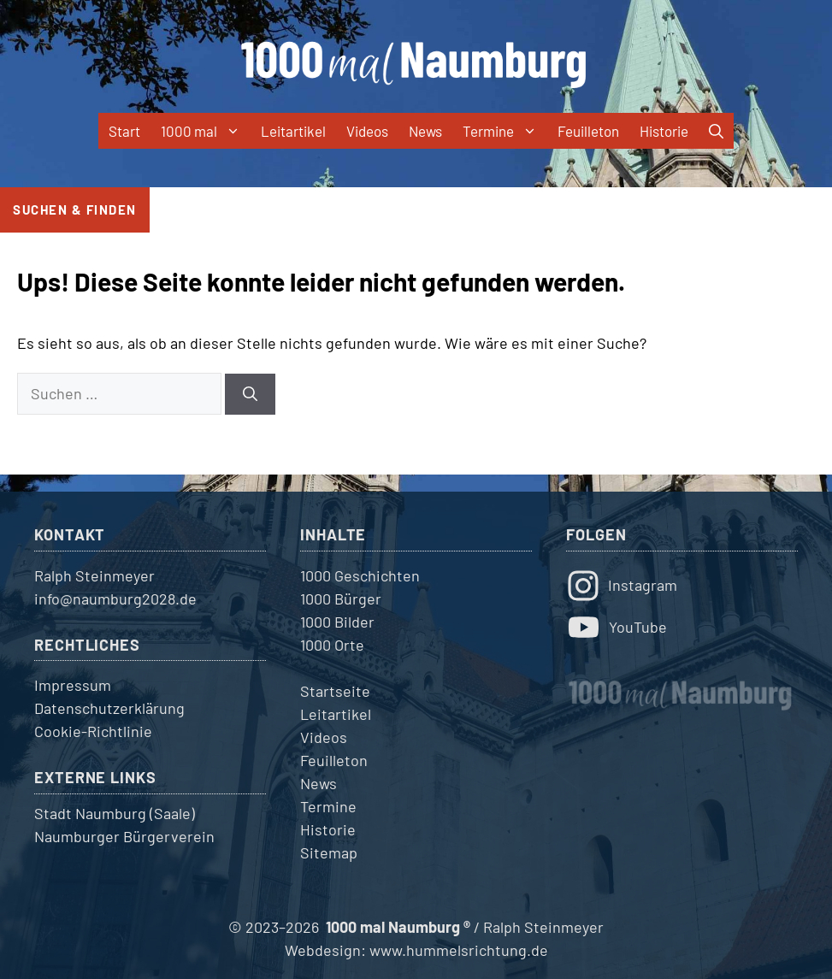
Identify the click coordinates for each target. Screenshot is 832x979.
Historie (664, 130)
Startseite (335, 690)
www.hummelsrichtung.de (458, 950)
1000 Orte (332, 644)
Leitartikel (293, 130)
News (425, 130)
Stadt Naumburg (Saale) (114, 813)
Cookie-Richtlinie (93, 731)
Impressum (72, 684)
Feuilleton (588, 130)
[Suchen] (250, 394)
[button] (716, 131)
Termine (505, 131)
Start (124, 130)
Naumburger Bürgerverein (124, 836)
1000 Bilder (337, 621)
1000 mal (206, 131)
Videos (367, 130)
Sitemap (328, 852)
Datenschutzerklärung (109, 708)
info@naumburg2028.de (115, 598)
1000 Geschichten (360, 575)
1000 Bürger (340, 598)
